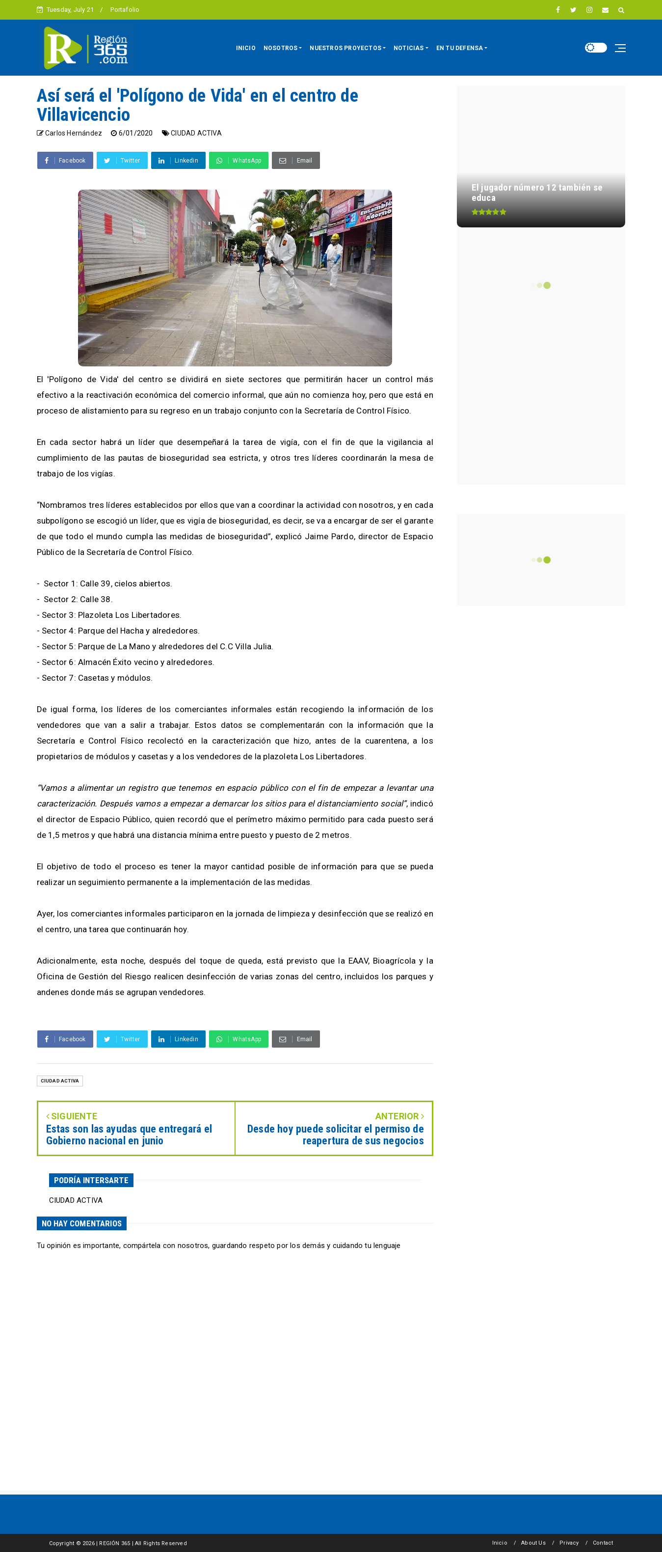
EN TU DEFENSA (459, 48)
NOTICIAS (409, 48)
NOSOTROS (281, 48)
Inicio (499, 1543)
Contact (603, 1543)
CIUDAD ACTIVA (196, 133)
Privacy (569, 1543)
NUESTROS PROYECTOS (345, 48)
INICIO (246, 48)
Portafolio (124, 9)
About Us (533, 1543)
